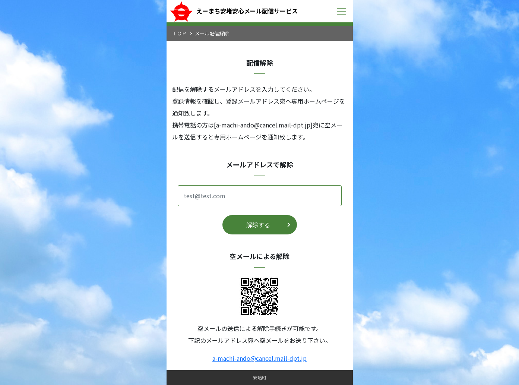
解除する (258, 224)
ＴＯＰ (179, 33)
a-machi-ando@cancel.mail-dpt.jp (259, 358)
